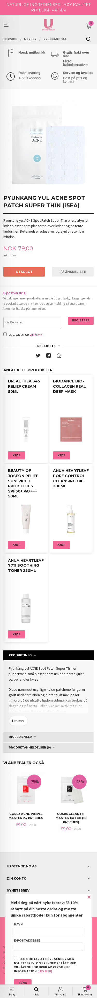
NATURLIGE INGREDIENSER (33, 4)
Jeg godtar (19, 335)
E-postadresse (48, 945)
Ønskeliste (73, 272)
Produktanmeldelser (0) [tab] (30, 747)
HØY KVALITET (77, 4)
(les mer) (45, 971)
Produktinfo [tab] (20, 655)
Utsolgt (24, 272)
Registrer (80, 320)
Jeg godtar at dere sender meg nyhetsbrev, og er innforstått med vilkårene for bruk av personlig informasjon (45, 965)
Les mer (18, 720)
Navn (48, 929)
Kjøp (16, 455)
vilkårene (36, 335)
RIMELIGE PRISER (48, 10)
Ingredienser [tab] (20, 737)
